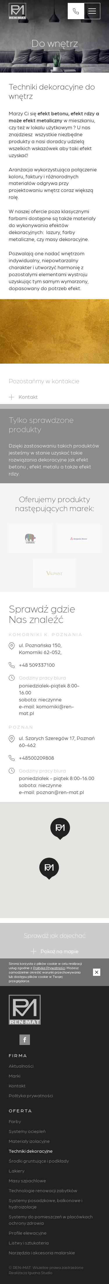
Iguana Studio (40, 1272)
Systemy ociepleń (27, 1131)
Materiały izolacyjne (29, 1141)
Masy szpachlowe (27, 1180)
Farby (15, 1121)
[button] (49, 869)
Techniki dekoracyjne (31, 1151)
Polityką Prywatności (49, 968)
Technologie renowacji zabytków (43, 1190)
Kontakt (17, 1085)
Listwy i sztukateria (29, 1242)
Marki (14, 1075)
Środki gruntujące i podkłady (39, 1160)
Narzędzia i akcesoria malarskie (42, 1252)
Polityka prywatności (31, 1095)
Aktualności (21, 1065)
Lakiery (16, 1170)
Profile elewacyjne (28, 1232)
